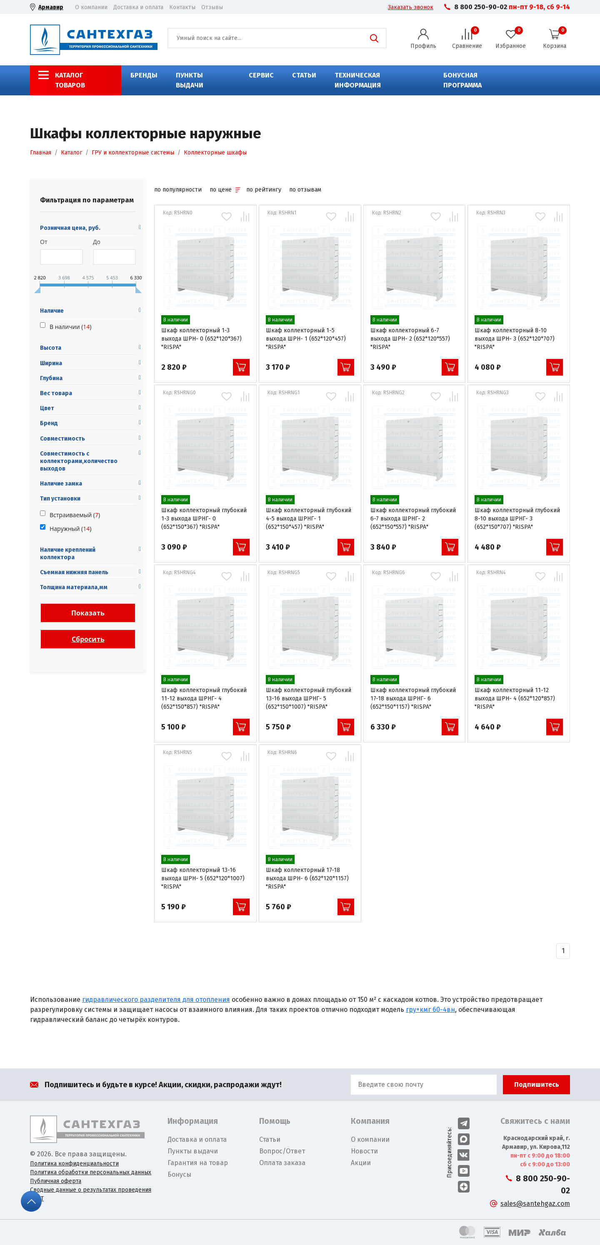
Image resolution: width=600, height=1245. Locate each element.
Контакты (182, 7)
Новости (364, 1151)
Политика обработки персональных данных (90, 1172)
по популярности (178, 189)
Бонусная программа (462, 80)
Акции (361, 1163)
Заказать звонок (410, 7)
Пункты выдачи (189, 80)
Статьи (304, 75)
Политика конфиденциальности (74, 1163)
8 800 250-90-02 (480, 7)
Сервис (261, 75)
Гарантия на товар (198, 1163)
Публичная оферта (55, 1181)
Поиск (374, 38)
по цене (225, 189)
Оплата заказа (282, 1163)
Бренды (144, 75)
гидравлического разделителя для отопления (156, 999)
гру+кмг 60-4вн (430, 1009)
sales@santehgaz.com (535, 1204)
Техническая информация (358, 80)
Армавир (50, 7)
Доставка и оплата (138, 7)
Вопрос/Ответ (282, 1151)
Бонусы (179, 1174)
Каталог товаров (70, 80)
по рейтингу (263, 189)
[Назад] (563, 951)
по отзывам (305, 189)
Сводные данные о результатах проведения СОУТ (90, 1194)
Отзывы (212, 7)
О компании (91, 7)
